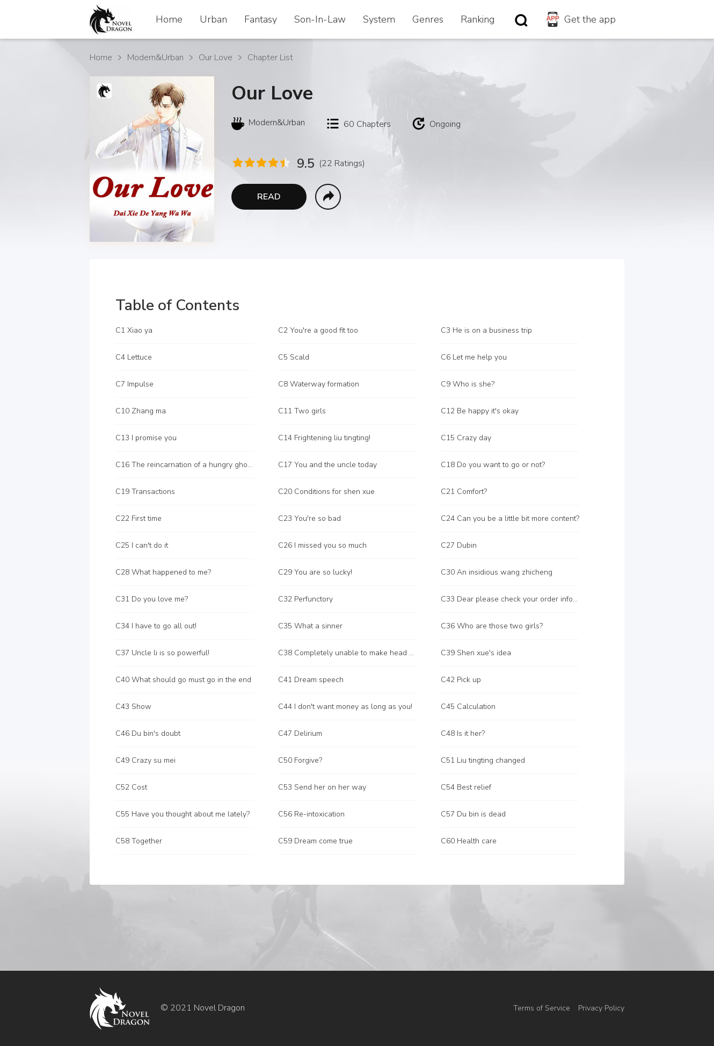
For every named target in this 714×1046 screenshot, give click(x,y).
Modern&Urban (155, 57)
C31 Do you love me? (151, 599)
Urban (213, 19)
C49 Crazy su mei (145, 760)
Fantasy (260, 19)
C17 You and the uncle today (327, 465)
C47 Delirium (300, 733)
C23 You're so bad (309, 518)
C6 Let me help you (474, 357)
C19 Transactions (145, 491)
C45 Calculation (468, 706)
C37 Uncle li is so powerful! (162, 653)
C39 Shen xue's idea (476, 653)
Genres (427, 19)
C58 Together (138, 841)
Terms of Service (541, 1008)
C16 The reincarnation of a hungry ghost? (184, 465)
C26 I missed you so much (322, 545)
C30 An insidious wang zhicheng (496, 572)
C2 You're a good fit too (318, 330)
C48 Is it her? (463, 733)
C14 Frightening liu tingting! (324, 438)
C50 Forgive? (300, 760)
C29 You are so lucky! (315, 572)
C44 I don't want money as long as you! (345, 706)
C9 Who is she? (467, 384)
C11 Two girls (302, 411)
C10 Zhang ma (140, 411)
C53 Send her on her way (322, 787)
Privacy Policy (601, 1008)
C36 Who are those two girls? (492, 626)
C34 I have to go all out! (155, 626)
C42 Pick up (461, 680)
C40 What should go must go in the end (183, 680)
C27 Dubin (459, 545)
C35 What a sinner (310, 626)
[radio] (237, 162)
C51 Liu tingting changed (483, 760)
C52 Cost (131, 787)
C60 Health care (469, 841)
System (379, 19)
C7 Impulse (134, 384)
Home (169, 19)
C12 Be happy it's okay (480, 411)
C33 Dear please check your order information (510, 599)
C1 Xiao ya (133, 330)
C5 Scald (293, 357)
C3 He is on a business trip (486, 330)
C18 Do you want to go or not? (493, 465)
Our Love (215, 57)
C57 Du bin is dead (473, 814)
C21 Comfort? (464, 491)
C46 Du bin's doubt (147, 733)
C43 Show (133, 706)
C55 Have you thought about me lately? (182, 814)
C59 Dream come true (315, 841)
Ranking (477, 19)
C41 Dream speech (311, 680)
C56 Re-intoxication (311, 814)
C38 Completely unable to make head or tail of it (347, 653)
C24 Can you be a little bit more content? (510, 518)
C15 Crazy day (466, 438)
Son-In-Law (320, 19)
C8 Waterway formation (318, 384)
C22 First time (138, 518)
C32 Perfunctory (305, 599)
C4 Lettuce (133, 357)
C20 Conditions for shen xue (326, 491)
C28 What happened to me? (163, 572)
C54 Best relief (466, 787)
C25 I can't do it (141, 545)
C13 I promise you (146, 438)
